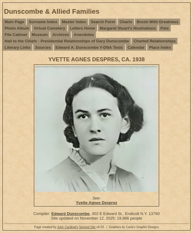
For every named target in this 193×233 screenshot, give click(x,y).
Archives (60, 34)
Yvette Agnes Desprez (96, 202)
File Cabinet (16, 34)
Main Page (14, 22)
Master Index (74, 22)
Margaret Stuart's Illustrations (128, 28)
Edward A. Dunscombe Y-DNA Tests (89, 47)
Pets (164, 28)
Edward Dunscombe (70, 213)
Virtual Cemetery (49, 28)
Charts (125, 22)
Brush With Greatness (157, 22)
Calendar (136, 47)
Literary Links (18, 47)
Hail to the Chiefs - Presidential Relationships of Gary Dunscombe (67, 41)
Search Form (103, 22)
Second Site (87, 227)
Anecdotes (84, 34)
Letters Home (82, 28)
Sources (43, 47)
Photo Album (17, 28)
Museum (40, 34)
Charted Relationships (154, 41)
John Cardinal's (67, 227)
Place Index (160, 47)
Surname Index (43, 22)
